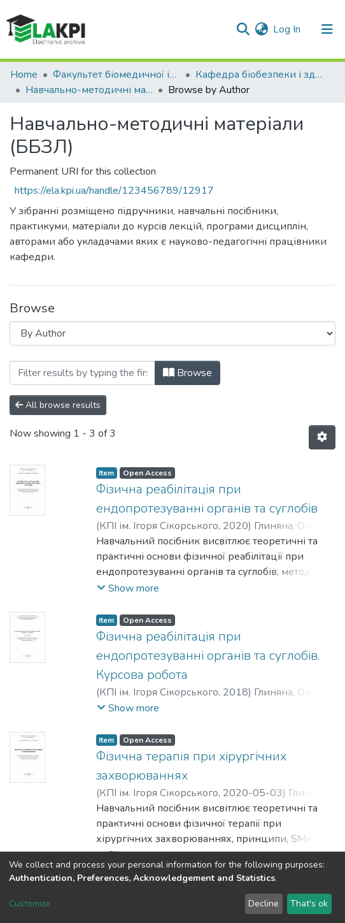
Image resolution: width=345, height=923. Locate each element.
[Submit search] (243, 29)
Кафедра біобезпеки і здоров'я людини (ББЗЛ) (259, 75)
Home (24, 75)
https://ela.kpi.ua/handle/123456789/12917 (114, 191)
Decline (263, 904)
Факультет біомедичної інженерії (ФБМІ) (116, 75)
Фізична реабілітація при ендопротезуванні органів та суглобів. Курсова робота (208, 655)
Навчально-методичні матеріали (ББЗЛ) (89, 90)
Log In (287, 29)
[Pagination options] (322, 437)
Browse (187, 373)
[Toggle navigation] (327, 29)
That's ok (309, 904)
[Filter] (82, 373)
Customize (29, 904)
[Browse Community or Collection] (172, 333)
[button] (261, 29)
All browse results (58, 405)
